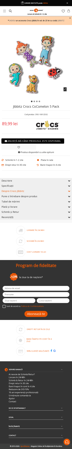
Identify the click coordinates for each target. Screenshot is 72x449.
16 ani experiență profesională (23, 392)
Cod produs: (30, 114)
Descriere (36, 180)
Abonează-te (36, 314)
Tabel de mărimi (36, 201)
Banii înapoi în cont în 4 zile (22, 386)
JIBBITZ (61, 20)
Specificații (36, 185)
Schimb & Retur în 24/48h (21, 380)
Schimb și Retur (36, 211)
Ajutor (12, 398)
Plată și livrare (36, 206)
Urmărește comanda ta (20, 395)
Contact (12, 401)
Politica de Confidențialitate (32, 306)
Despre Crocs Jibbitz (36, 191)
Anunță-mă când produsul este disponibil (33, 140)
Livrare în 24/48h (17, 377)
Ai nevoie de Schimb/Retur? (22, 374)
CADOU (12, 20)
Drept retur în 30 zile (19, 383)
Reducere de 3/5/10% (19, 389)
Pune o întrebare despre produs (36, 196)
